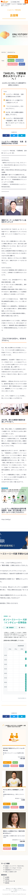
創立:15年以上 (6, 765)
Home (2, 4)
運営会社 (8, 888)
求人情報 (14, 888)
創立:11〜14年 (19, 60)
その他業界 (7, 4)
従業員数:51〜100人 (7, 762)
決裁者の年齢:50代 (7, 848)
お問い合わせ (14, 891)
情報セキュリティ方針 (20, 890)
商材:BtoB (21, 765)
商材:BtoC (21, 64)
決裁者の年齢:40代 (12, 64)
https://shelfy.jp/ (6, 519)
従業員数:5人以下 (7, 845)
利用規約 (19, 888)
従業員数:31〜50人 (12, 56)
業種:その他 (11, 60)
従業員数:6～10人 (7, 803)
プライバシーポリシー (8, 890)
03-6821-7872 (15, 2)
